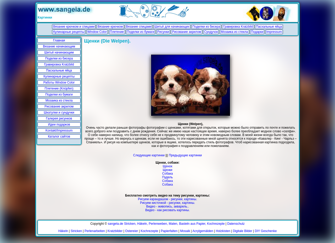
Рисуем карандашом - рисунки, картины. (167, 199)
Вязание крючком (110, 26)
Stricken (76, 231)
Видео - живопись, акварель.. (167, 206)
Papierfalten (169, 231)
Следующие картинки (149, 155)
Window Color (97, 32)
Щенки (167, 170)
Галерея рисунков (59, 118)
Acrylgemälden (202, 231)
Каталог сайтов (59, 136)
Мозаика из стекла (234, 32)
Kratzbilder (115, 231)
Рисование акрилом (186, 32)
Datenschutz (236, 224)
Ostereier (131, 231)
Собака (167, 173)
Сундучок (211, 32)
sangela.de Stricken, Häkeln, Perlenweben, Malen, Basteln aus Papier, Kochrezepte (166, 224)
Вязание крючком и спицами (73, 26)
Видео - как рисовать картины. (167, 210)
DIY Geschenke (266, 231)
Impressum (274, 32)
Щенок (167, 166)
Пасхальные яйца (269, 26)
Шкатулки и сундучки (59, 112)
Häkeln (63, 231)
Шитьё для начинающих (171, 26)
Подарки (257, 32)
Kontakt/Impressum (59, 130)
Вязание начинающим (59, 46)
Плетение (117, 32)
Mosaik (185, 231)
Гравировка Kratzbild (238, 26)
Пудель (167, 177)
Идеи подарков (59, 124)
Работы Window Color (59, 82)
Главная (59, 40)
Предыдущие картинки (185, 155)
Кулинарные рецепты (68, 32)
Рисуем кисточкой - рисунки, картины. (167, 203)
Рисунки (163, 32)
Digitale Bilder (242, 231)
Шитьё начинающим (59, 52)
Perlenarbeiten (95, 231)
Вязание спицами (139, 26)
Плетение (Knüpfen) (59, 88)
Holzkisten (223, 231)
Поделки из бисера (206, 26)
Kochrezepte (149, 231)
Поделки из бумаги (140, 32)
